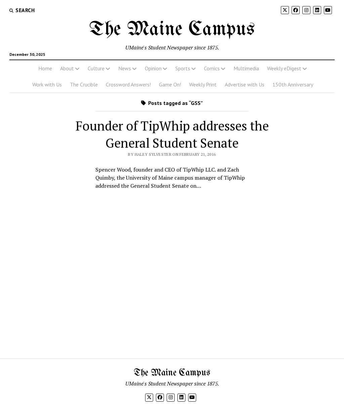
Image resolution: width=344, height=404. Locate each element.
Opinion (153, 68)
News (124, 68)
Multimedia (246, 68)
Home (45, 68)
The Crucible (84, 84)
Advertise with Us (244, 84)
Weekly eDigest (284, 68)
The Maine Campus (172, 29)
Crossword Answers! (128, 84)
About (67, 68)
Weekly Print (203, 84)
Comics (212, 68)
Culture (96, 68)
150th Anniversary (292, 84)
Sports (182, 68)
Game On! (170, 84)
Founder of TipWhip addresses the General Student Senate (172, 134)
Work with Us (47, 84)
